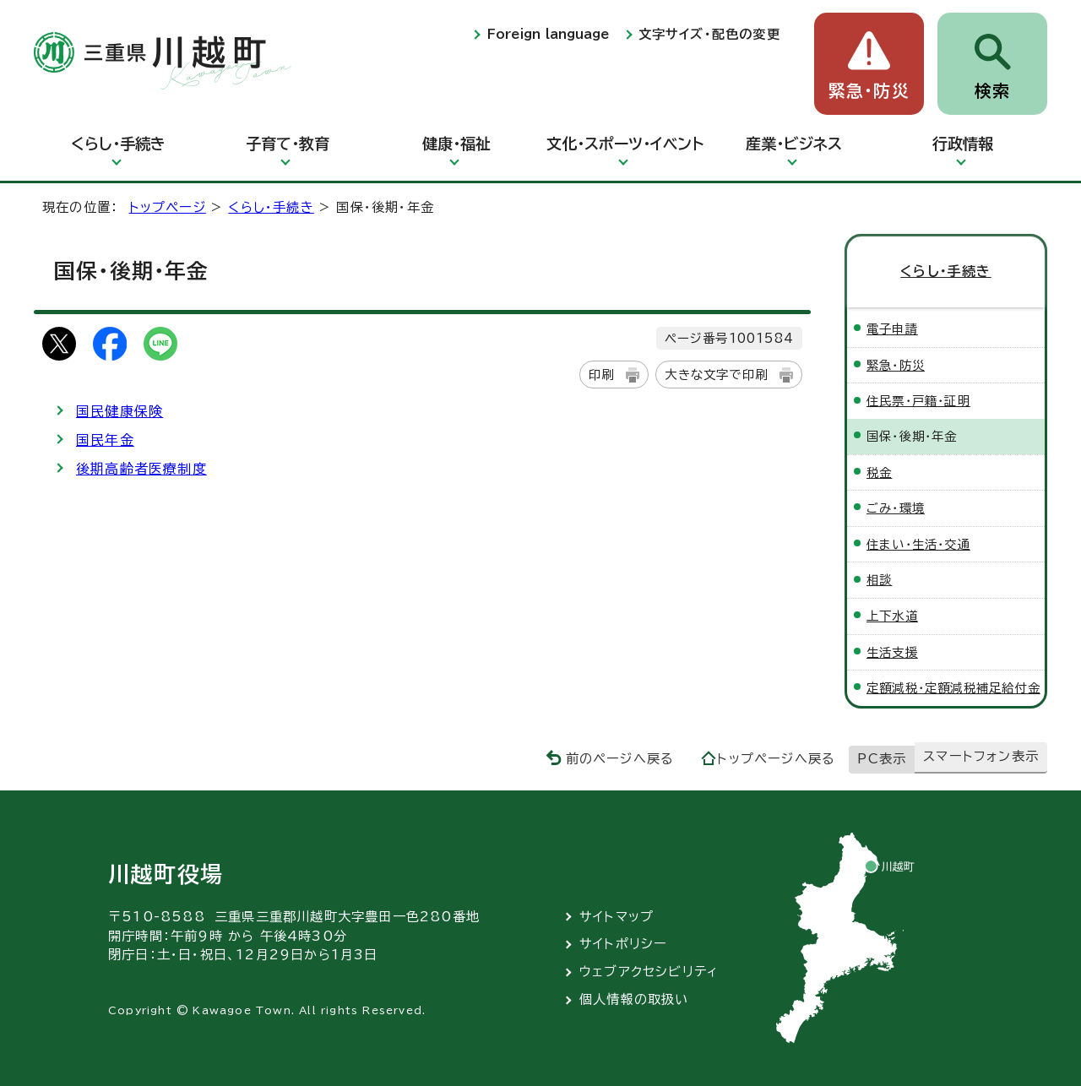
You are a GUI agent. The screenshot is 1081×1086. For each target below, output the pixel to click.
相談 (879, 579)
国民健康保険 (119, 411)
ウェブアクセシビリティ (649, 971)
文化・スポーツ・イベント (624, 143)
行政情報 (962, 143)
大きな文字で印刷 (716, 374)
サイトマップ (616, 916)
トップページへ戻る (776, 758)
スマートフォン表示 (981, 756)
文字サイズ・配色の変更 (709, 34)
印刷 (601, 374)
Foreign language (548, 34)
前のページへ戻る (620, 758)
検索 (992, 91)
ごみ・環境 (895, 508)
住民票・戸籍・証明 (918, 400)
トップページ (167, 207)
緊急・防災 (869, 91)
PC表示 (881, 758)
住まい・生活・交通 (918, 544)
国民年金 (105, 440)
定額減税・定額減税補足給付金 (953, 687)
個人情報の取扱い (634, 999)
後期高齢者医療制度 (141, 468)
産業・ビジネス (794, 143)
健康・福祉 (456, 143)
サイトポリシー (623, 943)
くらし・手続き (118, 143)
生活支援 (892, 652)
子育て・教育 (287, 143)
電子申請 (892, 329)
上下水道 (892, 616)
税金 (879, 472)
